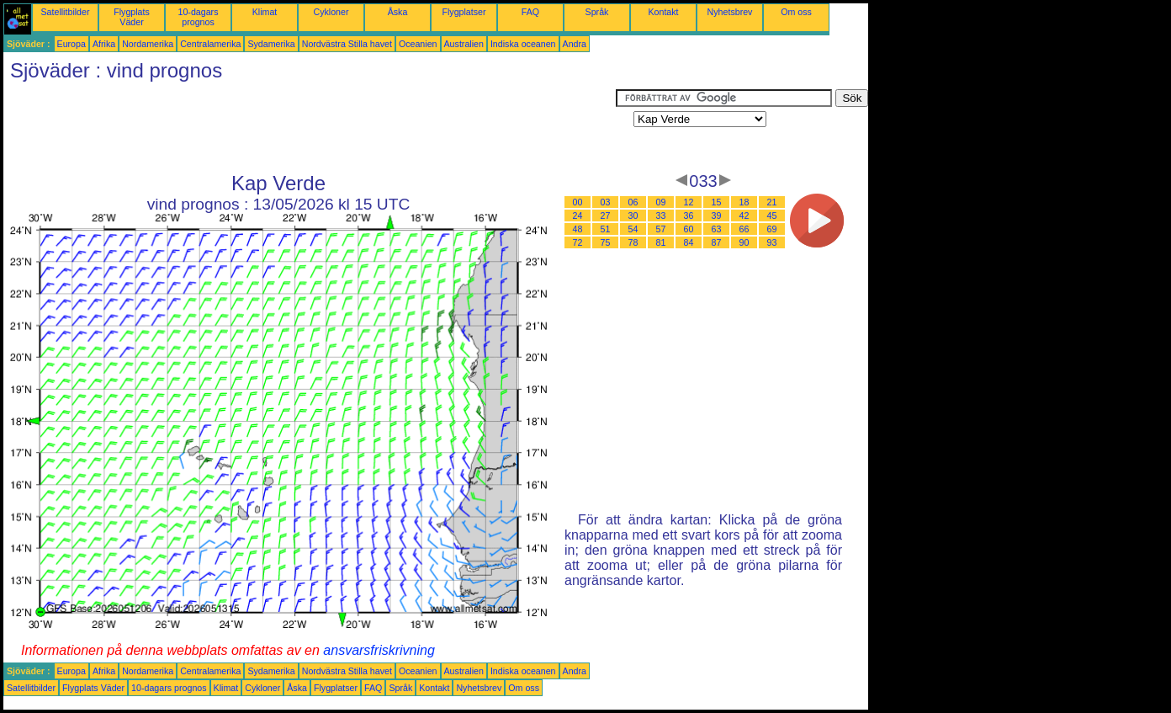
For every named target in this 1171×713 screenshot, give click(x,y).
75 (606, 242)
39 (717, 215)
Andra (574, 44)
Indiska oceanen (523, 44)
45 (772, 215)
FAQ (530, 12)
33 (661, 215)
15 (717, 202)
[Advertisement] (309, 127)
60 (689, 229)
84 (689, 242)
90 (744, 242)
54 (633, 229)
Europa (71, 44)
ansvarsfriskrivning (378, 650)
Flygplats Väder (132, 17)
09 (661, 202)
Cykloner (330, 12)
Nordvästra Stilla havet (347, 44)
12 (689, 202)
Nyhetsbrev (730, 12)
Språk (597, 12)
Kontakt (663, 12)
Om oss (796, 12)
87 (717, 242)
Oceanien (418, 44)
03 (606, 202)
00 (578, 202)
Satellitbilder (64, 12)
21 (772, 202)
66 (744, 229)
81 (661, 242)
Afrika (104, 44)
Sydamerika (270, 44)
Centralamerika (210, 44)
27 (606, 215)
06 (633, 202)
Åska (398, 12)
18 (744, 202)
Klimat (265, 12)
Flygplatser (463, 12)
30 (633, 215)
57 (661, 229)
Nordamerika (147, 44)
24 (578, 215)
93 (772, 242)
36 (689, 215)
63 (717, 229)
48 (578, 229)
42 (744, 215)
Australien (464, 44)
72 (578, 242)
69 (772, 229)
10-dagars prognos (198, 17)
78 (633, 242)
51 (606, 229)
